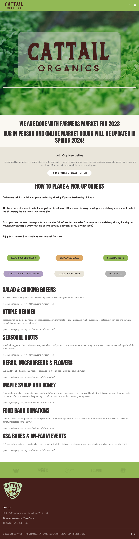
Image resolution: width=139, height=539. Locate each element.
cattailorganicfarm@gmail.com (20, 518)
